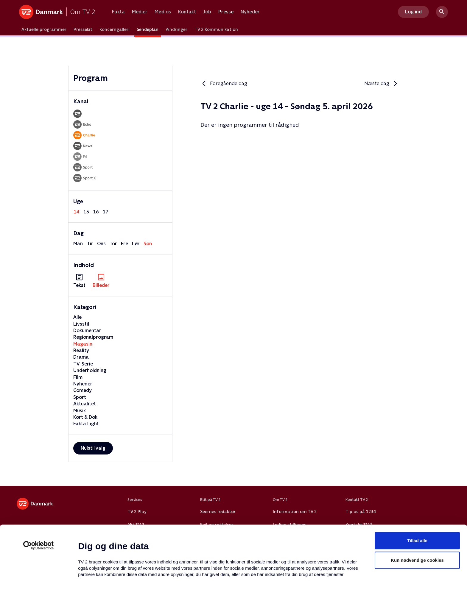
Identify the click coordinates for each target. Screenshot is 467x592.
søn (148, 243)
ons (101, 243)
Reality (81, 350)
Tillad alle (417, 504)
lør (136, 243)
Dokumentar (87, 330)
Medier (139, 12)
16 (96, 212)
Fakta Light (86, 424)
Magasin (82, 344)
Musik (79, 410)
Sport (79, 397)
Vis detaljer (289, 580)
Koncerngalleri (114, 29)
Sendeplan (147, 29)
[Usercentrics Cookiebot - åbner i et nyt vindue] (39, 509)
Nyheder (250, 12)
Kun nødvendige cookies (417, 524)
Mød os (163, 12)
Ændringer (176, 29)
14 (76, 212)
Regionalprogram (93, 337)
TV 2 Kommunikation (216, 29)
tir (90, 243)
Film (77, 377)
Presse (226, 12)
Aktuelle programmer (43, 29)
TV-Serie (83, 364)
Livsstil (81, 324)
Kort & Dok (85, 417)
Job (207, 12)
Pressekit (83, 29)
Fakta (118, 12)
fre (124, 243)
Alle (77, 317)
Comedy (82, 390)
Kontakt (187, 12)
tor (113, 243)
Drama (81, 357)
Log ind (413, 12)
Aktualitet (84, 404)
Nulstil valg (93, 448)
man (78, 243)
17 (105, 212)
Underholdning (89, 370)
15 (86, 212)
